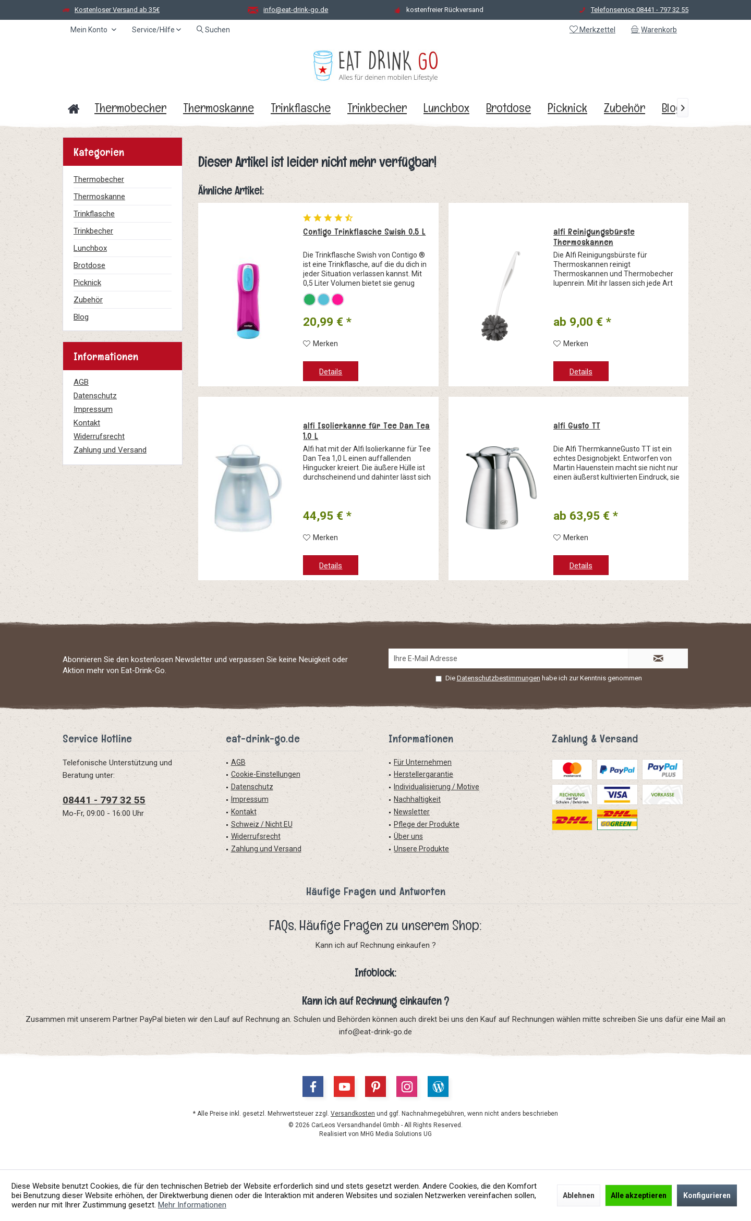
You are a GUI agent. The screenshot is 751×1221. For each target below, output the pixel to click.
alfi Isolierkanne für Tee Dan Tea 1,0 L (366, 431)
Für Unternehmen (423, 762)
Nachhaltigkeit (417, 799)
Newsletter (412, 812)
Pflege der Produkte (426, 824)
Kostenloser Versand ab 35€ (117, 10)
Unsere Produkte (421, 849)
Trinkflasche (94, 213)
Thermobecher (99, 179)
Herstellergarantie (423, 774)
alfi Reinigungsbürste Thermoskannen (594, 237)
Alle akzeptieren (639, 1195)
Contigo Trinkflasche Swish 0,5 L (364, 232)
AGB (81, 382)
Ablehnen (579, 1195)
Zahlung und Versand (110, 450)
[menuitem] (655, 30)
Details (330, 371)
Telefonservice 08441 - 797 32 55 (639, 10)
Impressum (93, 409)
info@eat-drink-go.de (295, 10)
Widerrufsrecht (99, 436)
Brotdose (89, 265)
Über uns (408, 836)
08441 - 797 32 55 (104, 800)
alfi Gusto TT (576, 426)
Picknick (87, 282)
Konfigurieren (707, 1195)
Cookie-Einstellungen (265, 774)
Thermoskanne (99, 196)
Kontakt (87, 423)
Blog (81, 317)
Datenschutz (95, 395)
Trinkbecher (93, 231)
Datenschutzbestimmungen (498, 678)
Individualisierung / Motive (436, 787)
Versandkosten (353, 1113)
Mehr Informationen (192, 1205)
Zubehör (88, 299)
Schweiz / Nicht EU (262, 824)
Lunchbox (90, 248)
